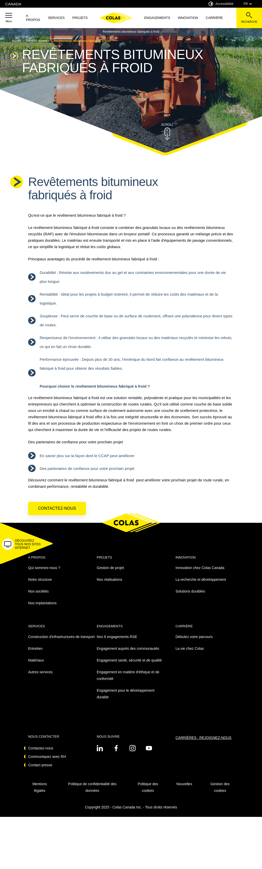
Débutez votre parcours (194, 641)
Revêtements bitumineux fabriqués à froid (131, 31)
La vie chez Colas (190, 653)
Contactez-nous (57, 512)
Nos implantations (42, 607)
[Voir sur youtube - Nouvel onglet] (149, 752)
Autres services (40, 676)
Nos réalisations (109, 584)
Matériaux (36, 664)
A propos (33, 18)
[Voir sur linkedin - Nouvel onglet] (100, 752)
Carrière (214, 18)
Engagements (157, 18)
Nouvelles (184, 788)
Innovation (188, 18)
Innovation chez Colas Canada (200, 572)
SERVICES (56, 18)
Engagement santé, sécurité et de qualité (129, 664)
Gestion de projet (110, 572)
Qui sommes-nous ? (44, 572)
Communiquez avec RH (47, 761)
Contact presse (40, 769)
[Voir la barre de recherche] (249, 18)
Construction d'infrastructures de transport (61, 641)
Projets (80, 18)
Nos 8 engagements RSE (117, 641)
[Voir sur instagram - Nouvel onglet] (132, 752)
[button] (8, 18)
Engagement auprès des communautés (128, 653)
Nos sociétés (38, 596)
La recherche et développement (201, 584)
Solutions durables (190, 596)
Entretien (35, 653)
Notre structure (40, 584)
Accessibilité (221, 4)
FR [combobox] (248, 4)
